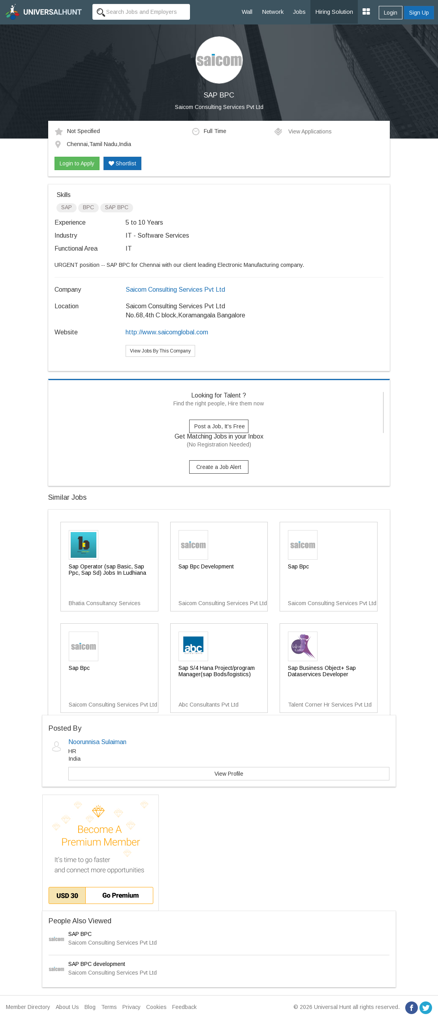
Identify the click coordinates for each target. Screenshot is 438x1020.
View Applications (303, 131)
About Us (67, 1007)
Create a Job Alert (218, 467)
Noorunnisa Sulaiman (97, 742)
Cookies (156, 1007)
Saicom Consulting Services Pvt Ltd (219, 107)
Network (273, 11)
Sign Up (419, 12)
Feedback (184, 1007)
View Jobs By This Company (160, 351)
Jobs (299, 11)
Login (390, 12)
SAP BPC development (96, 964)
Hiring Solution (334, 11)
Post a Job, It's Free (219, 426)
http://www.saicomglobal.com (167, 332)
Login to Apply (77, 163)
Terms (109, 1007)
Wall (247, 11)
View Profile (228, 774)
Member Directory (28, 1007)
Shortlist (122, 163)
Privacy (131, 1007)
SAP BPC (80, 934)
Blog (90, 1007)
